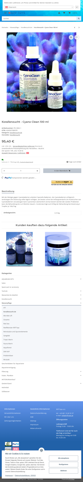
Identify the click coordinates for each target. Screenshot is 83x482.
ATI (4, 308)
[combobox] (38, 7)
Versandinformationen (12, 413)
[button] (59, 13)
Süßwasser (6, 391)
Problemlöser (8, 356)
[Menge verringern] (4, 170)
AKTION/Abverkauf (8, 379)
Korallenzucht (7, 299)
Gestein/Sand (6, 383)
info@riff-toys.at (67, 415)
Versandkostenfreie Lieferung (24, 146)
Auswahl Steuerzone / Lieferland (15, 153)
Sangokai (6, 336)
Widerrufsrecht (35, 428)
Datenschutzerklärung (38, 413)
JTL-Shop (71, 479)
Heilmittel (5, 387)
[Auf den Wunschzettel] (76, 37)
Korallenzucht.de (16, 133)
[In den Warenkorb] (62, 170)
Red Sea (6, 324)
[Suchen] (39, 18)
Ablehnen (63, 471)
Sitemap (33, 421)
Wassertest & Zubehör (10, 295)
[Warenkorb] (73, 13)
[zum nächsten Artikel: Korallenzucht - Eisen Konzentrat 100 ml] (79, 27)
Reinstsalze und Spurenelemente (15, 332)
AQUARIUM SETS (8, 279)
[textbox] (38, 7)
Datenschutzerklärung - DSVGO (25, 475)
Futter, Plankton (7, 375)
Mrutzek (6, 360)
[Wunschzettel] (64, 13)
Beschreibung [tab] (8, 191)
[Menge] (20, 170)
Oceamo (6, 320)
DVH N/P (6, 352)
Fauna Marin (8, 344)
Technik (4, 291)
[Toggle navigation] (5, 11)
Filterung (5, 371)
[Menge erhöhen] (37, 170)
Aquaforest (7, 348)
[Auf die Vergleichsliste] (71, 37)
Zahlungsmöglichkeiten (12, 421)
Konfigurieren (63, 464)
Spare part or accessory (10, 287)
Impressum (34, 425)
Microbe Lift (7, 316)
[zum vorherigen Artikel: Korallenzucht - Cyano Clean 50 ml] (74, 27)
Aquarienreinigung (8, 367)
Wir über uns (9, 417)
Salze (4, 283)
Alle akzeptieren (63, 458)
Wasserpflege (7, 303)
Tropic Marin (8, 340)
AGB (31, 417)
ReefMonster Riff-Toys (11, 328)
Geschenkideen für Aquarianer (13, 363)
